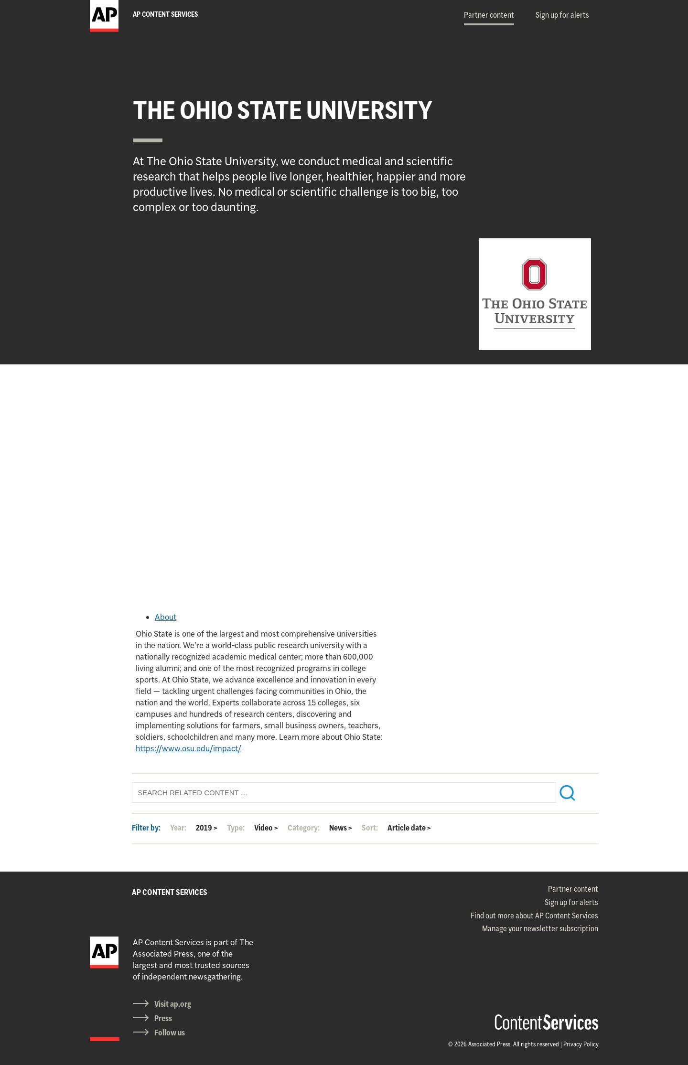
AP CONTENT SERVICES (169, 892)
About (165, 617)
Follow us (169, 1032)
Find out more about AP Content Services (534, 915)
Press (163, 1018)
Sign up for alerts (562, 15)
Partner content (489, 15)
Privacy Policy (581, 1044)
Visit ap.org (172, 1004)
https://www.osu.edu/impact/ (188, 748)
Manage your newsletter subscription (540, 928)
